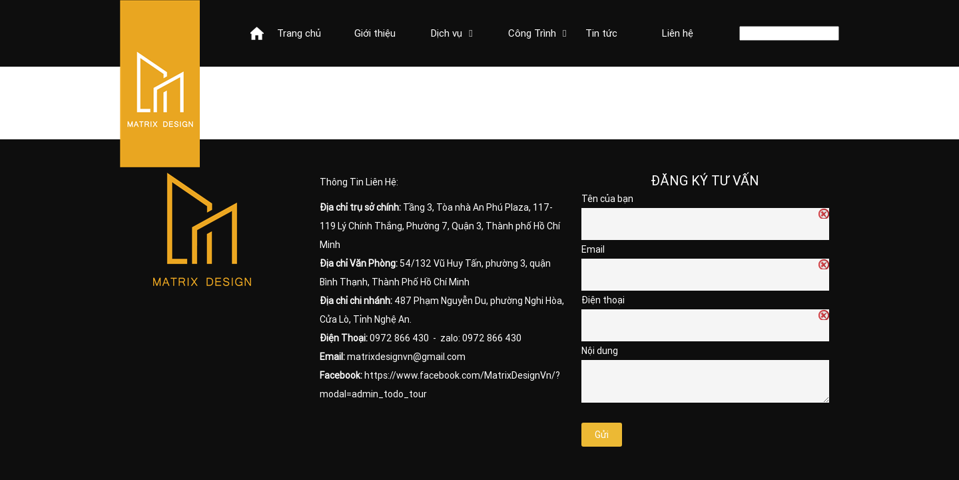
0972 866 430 (399, 338)
